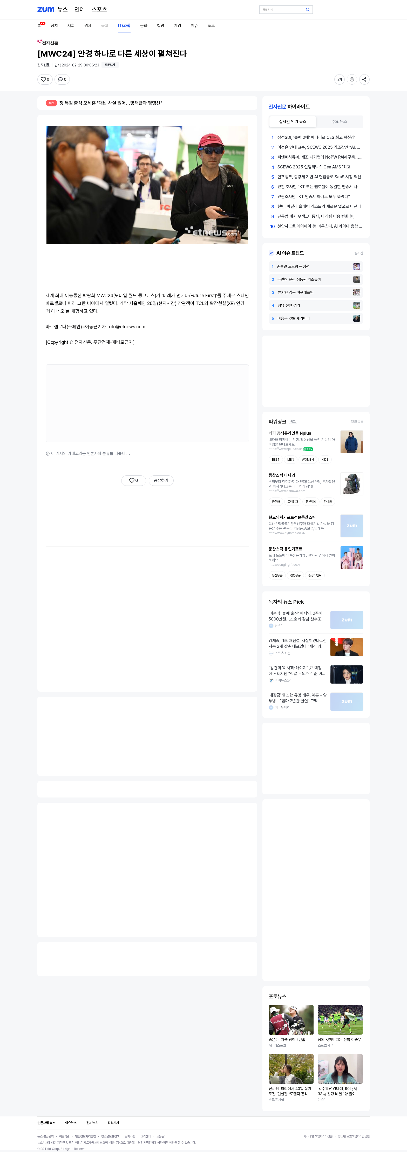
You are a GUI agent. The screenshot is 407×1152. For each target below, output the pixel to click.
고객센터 (146, 1136)
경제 (88, 25)
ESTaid (45, 1149)
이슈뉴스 (71, 1123)
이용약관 (64, 1136)
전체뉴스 (92, 1123)
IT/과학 (124, 25)
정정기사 (113, 1123)
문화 (143, 25)
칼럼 (160, 25)
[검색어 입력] (286, 9)
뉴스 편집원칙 (45, 1136)
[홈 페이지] (62, 9)
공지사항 (130, 1136)
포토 (211, 25)
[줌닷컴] (45, 9)
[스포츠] (99, 9)
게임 (177, 25)
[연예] (79, 9)
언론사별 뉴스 (46, 1123)
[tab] (292, 121)
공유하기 (161, 480)
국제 (104, 25)
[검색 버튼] (308, 9)
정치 (54, 25)
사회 (71, 25)
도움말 (160, 1136)
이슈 (194, 25)
